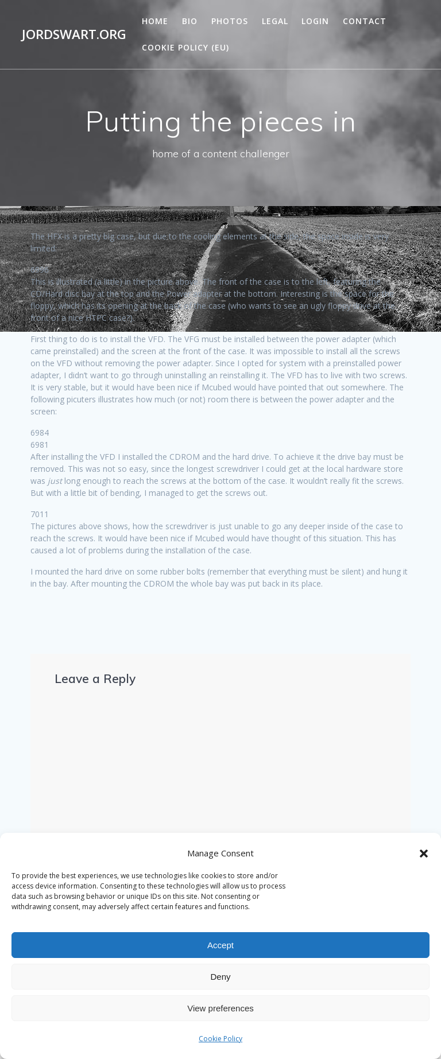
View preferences (220, 1008)
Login (315, 20)
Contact (364, 20)
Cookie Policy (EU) (185, 47)
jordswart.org (74, 34)
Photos (229, 20)
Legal (275, 20)
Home (155, 20)
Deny (220, 977)
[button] (424, 853)
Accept (220, 945)
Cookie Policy (220, 1039)
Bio (190, 20)
